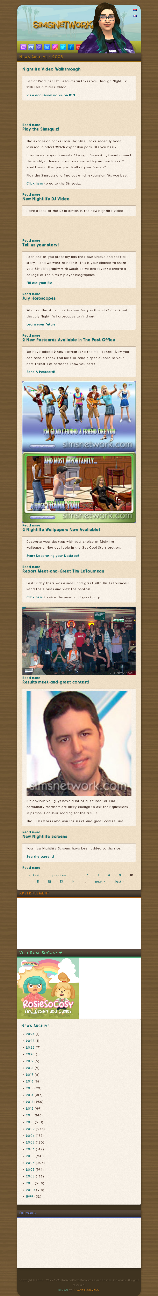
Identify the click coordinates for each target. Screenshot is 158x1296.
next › (101, 881)
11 (38, 881)
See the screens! (40, 857)
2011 (29, 1115)
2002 (30, 1176)
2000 (30, 1190)
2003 (30, 1169)
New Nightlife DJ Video (46, 198)
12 (49, 881)
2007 (30, 1142)
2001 (30, 1183)
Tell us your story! (40, 244)
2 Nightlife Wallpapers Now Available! (61, 529)
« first (34, 875)
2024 (30, 1034)
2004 (30, 1163)
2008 (30, 1136)
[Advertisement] (48, 923)
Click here (35, 183)
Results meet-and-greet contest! (55, 682)
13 (61, 881)
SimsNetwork (64, 26)
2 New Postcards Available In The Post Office (68, 339)
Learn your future (41, 324)
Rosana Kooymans (86, 1290)
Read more (31, 125)
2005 (30, 1156)
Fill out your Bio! (40, 283)
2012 (30, 1108)
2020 (30, 1054)
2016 (30, 1081)
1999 (30, 1196)
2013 (30, 1102)
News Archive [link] (35, 1025)
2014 (30, 1095)
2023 (30, 1041)
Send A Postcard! (41, 372)
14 (73, 881)
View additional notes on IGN (51, 95)
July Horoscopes (39, 298)
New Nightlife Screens (44, 836)
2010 (30, 1122)
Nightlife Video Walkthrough (51, 69)
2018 (30, 1068)
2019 (30, 1061)
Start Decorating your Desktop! (53, 556)
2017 (30, 1075)
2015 (30, 1088)
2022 (30, 1047)
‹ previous (57, 875)
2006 (30, 1149)
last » (120, 881)
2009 (30, 1129)
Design (63, 1290)
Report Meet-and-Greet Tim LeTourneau (63, 571)
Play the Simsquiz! (40, 129)
